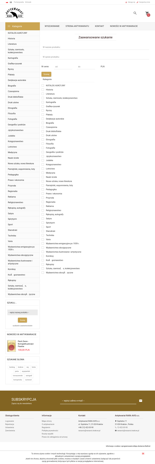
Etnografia (12, 108)
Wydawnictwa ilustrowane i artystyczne (20, 262)
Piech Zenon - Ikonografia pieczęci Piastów (26, 343)
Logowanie (9, 421)
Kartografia (13, 58)
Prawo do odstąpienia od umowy (54, 437)
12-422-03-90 (121, 427)
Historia (11, 38)
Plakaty (11, 74)
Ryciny (11, 69)
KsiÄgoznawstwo (16, 275)
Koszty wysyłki (47, 434)
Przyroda (12, 185)
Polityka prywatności (50, 431)
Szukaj (22, 320)
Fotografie (12, 119)
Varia (10, 241)
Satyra (11, 213)
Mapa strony (47, 421)
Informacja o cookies (113, 446)
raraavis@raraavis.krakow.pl (89, 431)
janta (17, 371)
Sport (10, 224)
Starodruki (12, 230)
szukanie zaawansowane (22, 326)
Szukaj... (12, 302)
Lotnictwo (12, 147)
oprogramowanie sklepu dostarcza (132, 446)
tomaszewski (18, 376)
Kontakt (99, 26)
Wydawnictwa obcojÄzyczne (21, 294)
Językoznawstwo (15, 130)
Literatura (12, 44)
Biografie (12, 86)
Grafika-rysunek (15, 63)
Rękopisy (12, 280)
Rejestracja (9, 424)
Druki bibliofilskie (15, 97)
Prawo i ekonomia (16, 180)
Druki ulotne (13, 102)
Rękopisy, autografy (16, 208)
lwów (34, 367)
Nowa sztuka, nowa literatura (21, 163)
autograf (29, 376)
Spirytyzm (12, 219)
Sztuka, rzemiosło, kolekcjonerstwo (16, 51)
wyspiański (26, 371)
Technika (12, 235)
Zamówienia (10, 431)
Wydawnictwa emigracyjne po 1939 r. (21, 248)
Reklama (12, 197)
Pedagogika (13, 174)
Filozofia (12, 113)
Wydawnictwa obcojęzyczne (20, 255)
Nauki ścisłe (13, 158)
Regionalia (12, 191)
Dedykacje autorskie (17, 80)
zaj (27, 367)
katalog (12, 367)
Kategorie (14, 26)
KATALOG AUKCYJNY (17, 33)
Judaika (11, 136)
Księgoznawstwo (15, 141)
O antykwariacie (48, 424)
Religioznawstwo (15, 202)
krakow (20, 367)
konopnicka (18, 380)
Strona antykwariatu (77, 26)
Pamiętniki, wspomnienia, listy (21, 169)
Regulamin (46, 427)
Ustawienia (9, 427)
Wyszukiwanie (52, 26)
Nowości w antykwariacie (124, 26)
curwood (28, 380)
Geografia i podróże (16, 124)
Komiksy (12, 269)
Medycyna (12, 152)
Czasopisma (13, 91)
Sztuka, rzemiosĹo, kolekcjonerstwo (17, 287)
